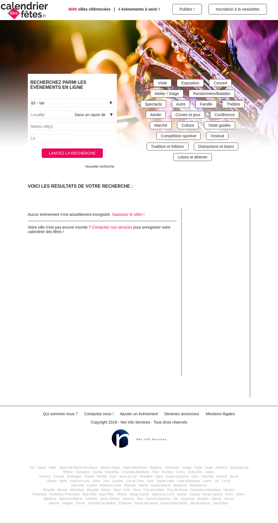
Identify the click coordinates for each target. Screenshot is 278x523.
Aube (198, 468)
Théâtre (233, 104)
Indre (63, 481)
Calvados (83, 472)
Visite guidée (220, 125)
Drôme (102, 476)
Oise (126, 490)
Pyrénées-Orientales (64, 494)
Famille (206, 104)
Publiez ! (187, 9)
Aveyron (221, 468)
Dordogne (74, 476)
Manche (130, 485)
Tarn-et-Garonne (158, 499)
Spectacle (153, 104)
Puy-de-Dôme (177, 490)
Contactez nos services (112, 227)
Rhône (122, 494)
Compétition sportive (179, 136)
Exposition (190, 83)
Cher (155, 472)
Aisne (42, 468)
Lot (216, 481)
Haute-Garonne (177, 476)
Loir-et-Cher (135, 481)
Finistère (146, 476)
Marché (160, 125)
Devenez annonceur (181, 414)
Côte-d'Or (195, 472)
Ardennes (172, 468)
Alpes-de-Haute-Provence (78, 468)
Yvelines (91, 499)
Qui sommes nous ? (60, 414)
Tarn (139, 499)
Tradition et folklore (167, 146)
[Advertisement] (217, 309)
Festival (217, 136)
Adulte (155, 115)
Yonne (80, 503)
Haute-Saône (139, 494)
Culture (188, 125)
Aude (209, 468)
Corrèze (168, 472)
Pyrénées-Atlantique (205, 490)
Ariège (187, 468)
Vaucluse (187, 499)
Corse (180, 472)
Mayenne (180, 485)
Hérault (221, 476)
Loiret (207, 481)
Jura (106, 481)
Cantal (97, 472)
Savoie (194, 494)
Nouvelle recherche (100, 166)
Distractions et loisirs (216, 146)
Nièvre (106, 490)
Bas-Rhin (89, 494)
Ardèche (156, 468)
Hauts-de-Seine (146, 503)
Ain (32, 468)
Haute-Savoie (212, 494)
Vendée (203, 499)
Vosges (67, 503)
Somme (128, 499)
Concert (220, 83)
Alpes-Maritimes (135, 468)
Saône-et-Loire (163, 494)
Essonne (125, 503)
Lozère (92, 485)
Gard (159, 476)
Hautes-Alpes (110, 468)
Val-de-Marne (200, 503)
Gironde (208, 476)
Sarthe (182, 494)
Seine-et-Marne (70, 499)
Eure (113, 476)
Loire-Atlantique (188, 481)
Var (175, 499)
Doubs (89, 476)
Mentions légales (220, 414)
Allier (52, 468)
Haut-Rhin (106, 494)
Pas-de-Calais (153, 490)
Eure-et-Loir (128, 476)
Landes (117, 481)
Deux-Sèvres (110, 499)
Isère (96, 481)
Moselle (92, 490)
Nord (117, 490)
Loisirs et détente (192, 157)
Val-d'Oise (220, 503)
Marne (143, 485)
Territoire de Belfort (102, 503)
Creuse (58, 476)
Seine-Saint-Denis (173, 503)
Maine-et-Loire (110, 485)
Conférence (225, 115)
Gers (195, 476)
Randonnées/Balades (211, 93)
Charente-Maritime (135, 472)
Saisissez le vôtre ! (128, 214)
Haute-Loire (165, 481)
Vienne (216, 499)
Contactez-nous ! (99, 414)
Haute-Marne (160, 485)
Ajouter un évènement (139, 414)
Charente (111, 472)
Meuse (62, 490)
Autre (180, 104)
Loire (150, 481)
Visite (162, 83)
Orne (137, 490)
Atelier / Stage (167, 93)
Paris (229, 494)
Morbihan (77, 490)
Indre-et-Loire (80, 481)
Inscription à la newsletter (238, 9)
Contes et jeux (187, 115)
